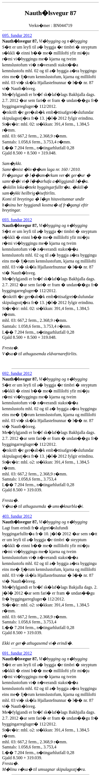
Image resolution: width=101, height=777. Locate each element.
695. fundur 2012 (17, 35)
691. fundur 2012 (17, 653)
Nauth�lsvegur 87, (20, 41)
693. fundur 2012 (17, 219)
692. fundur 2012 (17, 373)
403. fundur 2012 (17, 516)
